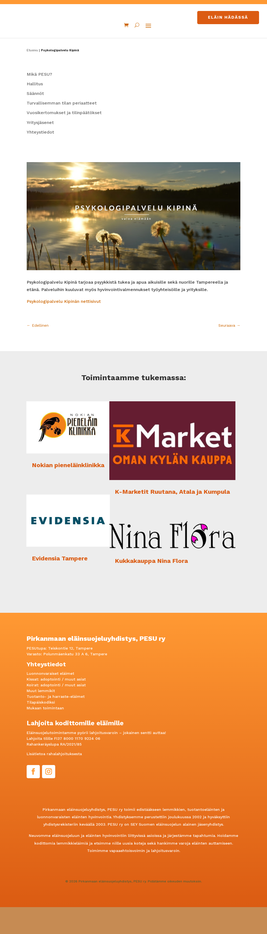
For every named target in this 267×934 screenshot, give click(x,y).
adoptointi (50, 706)
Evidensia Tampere (60, 585)
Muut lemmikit (41, 717)
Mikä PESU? (39, 101)
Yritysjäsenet (40, 149)
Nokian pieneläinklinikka (68, 492)
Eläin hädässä (228, 17)
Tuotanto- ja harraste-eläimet (56, 723)
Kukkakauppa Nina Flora (151, 587)
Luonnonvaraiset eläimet (50, 700)
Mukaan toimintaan (45, 735)
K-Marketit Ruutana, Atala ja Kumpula (172, 518)
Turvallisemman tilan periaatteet (62, 129)
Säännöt (35, 120)
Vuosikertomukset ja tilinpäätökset (64, 139)
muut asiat (75, 706)
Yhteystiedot (40, 159)
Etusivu (32, 77)
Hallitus (35, 110)
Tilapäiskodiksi (41, 729)
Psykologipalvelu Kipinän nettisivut (64, 328)
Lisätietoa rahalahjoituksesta (54, 780)
